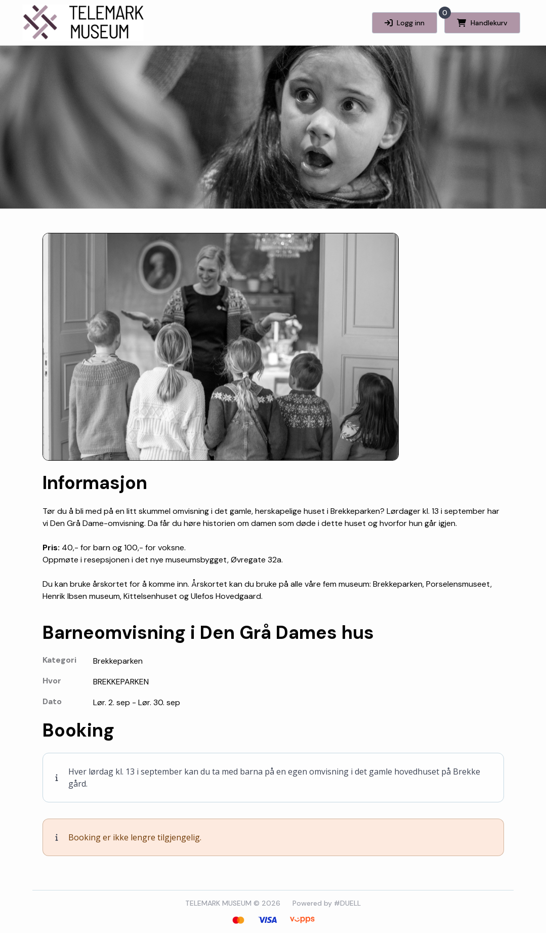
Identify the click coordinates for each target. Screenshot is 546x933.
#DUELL (347, 903)
